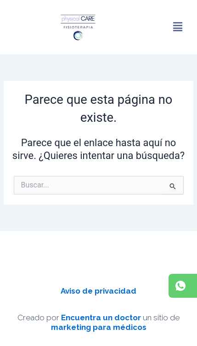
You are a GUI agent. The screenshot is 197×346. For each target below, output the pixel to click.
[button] (177, 27)
